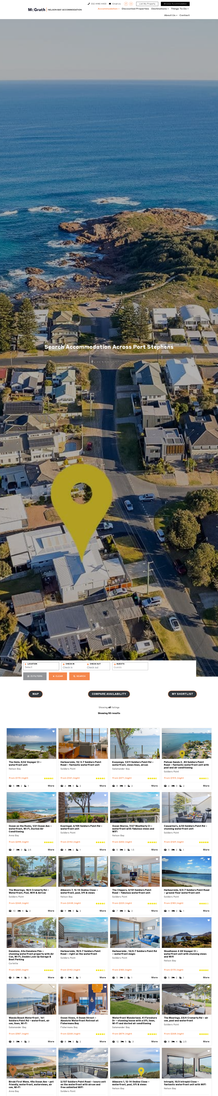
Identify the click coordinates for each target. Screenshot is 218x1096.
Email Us (116, 4)
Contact (184, 15)
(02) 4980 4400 (98, 4)
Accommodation (108, 9)
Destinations (159, 9)
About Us (169, 15)
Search (79, 676)
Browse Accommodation (175, 4)
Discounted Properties (135, 9)
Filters (34, 676)
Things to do (179, 9)
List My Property (147, 4)
